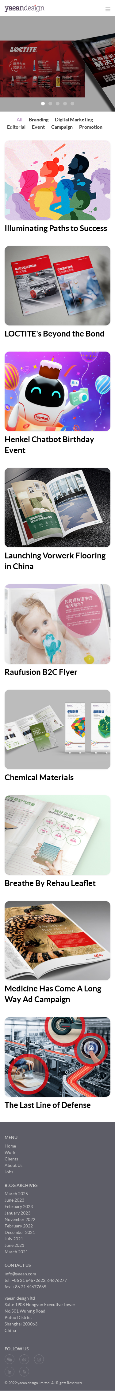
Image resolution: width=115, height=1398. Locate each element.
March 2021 (16, 1251)
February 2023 (19, 1206)
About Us (13, 1165)
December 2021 (20, 1232)
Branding (38, 119)
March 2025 (16, 1193)
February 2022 (19, 1225)
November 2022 (20, 1219)
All (19, 119)
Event (38, 127)
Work (10, 1152)
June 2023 (14, 1200)
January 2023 (17, 1213)
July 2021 (14, 1238)
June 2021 (14, 1245)
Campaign (62, 127)
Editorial (16, 127)
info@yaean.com (20, 1273)
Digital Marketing (74, 119)
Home (10, 1146)
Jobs (9, 1171)
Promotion (90, 127)
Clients (11, 1158)
